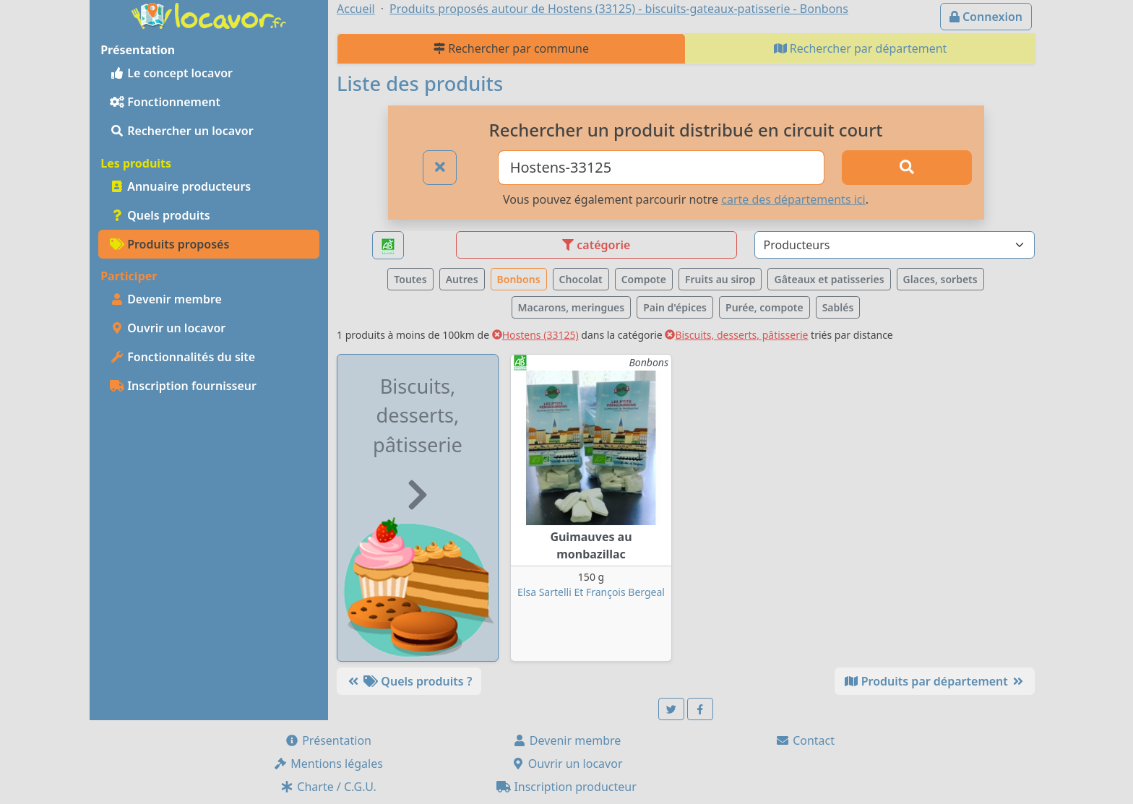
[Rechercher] (907, 167)
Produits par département (934, 681)
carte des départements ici (793, 199)
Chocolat (581, 279)
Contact (805, 740)
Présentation (328, 740)
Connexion (985, 17)
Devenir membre (166, 299)
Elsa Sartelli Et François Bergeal (591, 592)
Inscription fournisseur (183, 386)
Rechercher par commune (511, 48)
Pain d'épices (675, 307)
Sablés (838, 307)
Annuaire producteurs (180, 186)
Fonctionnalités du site (182, 357)
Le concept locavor (171, 73)
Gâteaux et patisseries (829, 279)
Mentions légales (328, 763)
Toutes (410, 279)
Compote (643, 279)
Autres (462, 279)
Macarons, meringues (571, 307)
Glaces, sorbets (940, 279)
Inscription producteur (566, 787)
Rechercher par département (860, 48)
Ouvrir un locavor (167, 328)
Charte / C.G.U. (328, 787)
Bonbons (518, 279)
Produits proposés (169, 244)
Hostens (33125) (535, 335)
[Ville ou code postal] (661, 167)
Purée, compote (764, 307)
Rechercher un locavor (182, 131)
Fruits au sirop (720, 279)
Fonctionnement (165, 102)
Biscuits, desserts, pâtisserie (736, 335)
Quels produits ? (409, 681)
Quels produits (160, 215)
